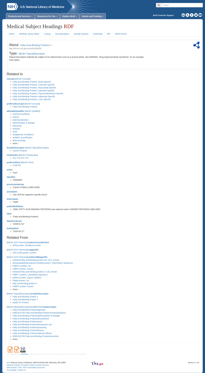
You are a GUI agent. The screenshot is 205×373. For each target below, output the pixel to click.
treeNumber (12, 155)
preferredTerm (14, 162)
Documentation (62, 34)
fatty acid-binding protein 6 (25, 283)
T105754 (17, 165)
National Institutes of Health (17, 365)
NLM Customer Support (163, 15)
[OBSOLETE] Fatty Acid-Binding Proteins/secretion (36, 336)
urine (15, 131)
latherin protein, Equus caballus (27, 277)
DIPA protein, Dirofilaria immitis (27, 245)
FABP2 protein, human (23, 269)
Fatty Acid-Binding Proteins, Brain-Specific (32, 82)
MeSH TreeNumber (28, 155)
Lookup (47, 34)
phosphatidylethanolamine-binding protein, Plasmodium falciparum (43, 263)
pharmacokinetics (21, 120)
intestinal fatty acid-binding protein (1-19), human (35, 272)
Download (97, 34)
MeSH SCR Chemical (17, 242)
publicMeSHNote (15, 206)
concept (11, 79)
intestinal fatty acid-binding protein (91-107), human (36, 260)
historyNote (12, 199)
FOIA (20, 368)
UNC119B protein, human (24, 253)
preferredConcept (15, 104)
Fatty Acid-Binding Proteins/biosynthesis (31, 318)
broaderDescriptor (16, 148)
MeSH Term (27, 162)
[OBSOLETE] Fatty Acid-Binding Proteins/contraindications (39, 313)
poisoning (17, 126)
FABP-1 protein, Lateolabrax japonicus (30, 274)
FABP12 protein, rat (21, 266)
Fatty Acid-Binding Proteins (35, 45)
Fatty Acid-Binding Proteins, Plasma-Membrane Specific (38, 93)
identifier (11, 177)
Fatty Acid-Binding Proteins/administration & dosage (36, 316)
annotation (12, 192)
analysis (16, 129)
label (9, 214)
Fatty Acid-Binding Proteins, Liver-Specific (32, 99)
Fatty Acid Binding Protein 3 (25, 296)
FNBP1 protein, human (23, 286)
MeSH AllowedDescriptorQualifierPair (24, 307)
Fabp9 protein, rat (21, 280)
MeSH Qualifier (32, 111)
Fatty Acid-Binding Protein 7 (25, 299)
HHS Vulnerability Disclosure (34, 368)
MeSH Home (121, 34)
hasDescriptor (49, 307)
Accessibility (11, 370)
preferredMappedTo (37, 257)
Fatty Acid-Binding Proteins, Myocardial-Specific (34, 87)
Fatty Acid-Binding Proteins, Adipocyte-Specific (34, 96)
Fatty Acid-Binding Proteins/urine (27, 321)
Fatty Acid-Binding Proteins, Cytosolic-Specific (33, 85)
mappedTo (33, 250)
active (10, 170)
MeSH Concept (23, 79)
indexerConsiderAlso (38, 242)
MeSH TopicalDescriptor (32, 53)
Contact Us (21, 370)
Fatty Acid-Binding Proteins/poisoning (30, 327)
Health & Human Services (39, 365)
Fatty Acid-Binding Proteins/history (28, 330)
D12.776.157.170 (20, 158)
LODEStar (24, 354)
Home (11, 34)
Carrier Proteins (20, 150)
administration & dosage (24, 123)
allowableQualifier (15, 111)
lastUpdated (12, 228)
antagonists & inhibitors (23, 134)
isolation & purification (23, 137)
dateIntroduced (14, 221)
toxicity (16, 117)
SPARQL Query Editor (29, 34)
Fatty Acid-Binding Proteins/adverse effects (32, 333)
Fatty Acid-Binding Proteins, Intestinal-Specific (33, 90)
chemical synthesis (21, 114)
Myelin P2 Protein (21, 302)
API (108, 34)
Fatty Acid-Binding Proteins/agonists (29, 310)
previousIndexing (15, 184)
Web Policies (12, 368)
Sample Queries (81, 34)
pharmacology (19, 140)
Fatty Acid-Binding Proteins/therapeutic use (32, 324)
